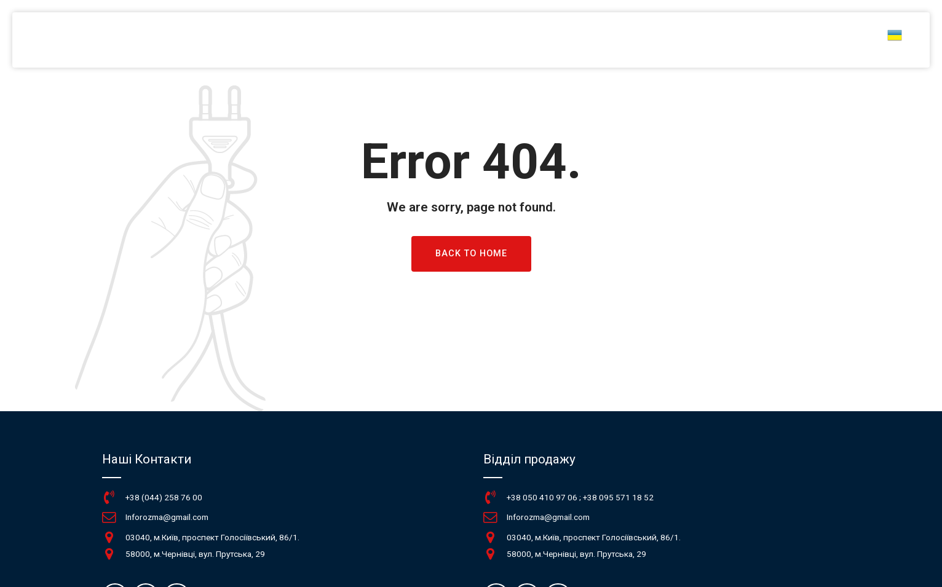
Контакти (836, 39)
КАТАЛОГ (637, 39)
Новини (702, 39)
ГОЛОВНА (571, 39)
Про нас (767, 39)
